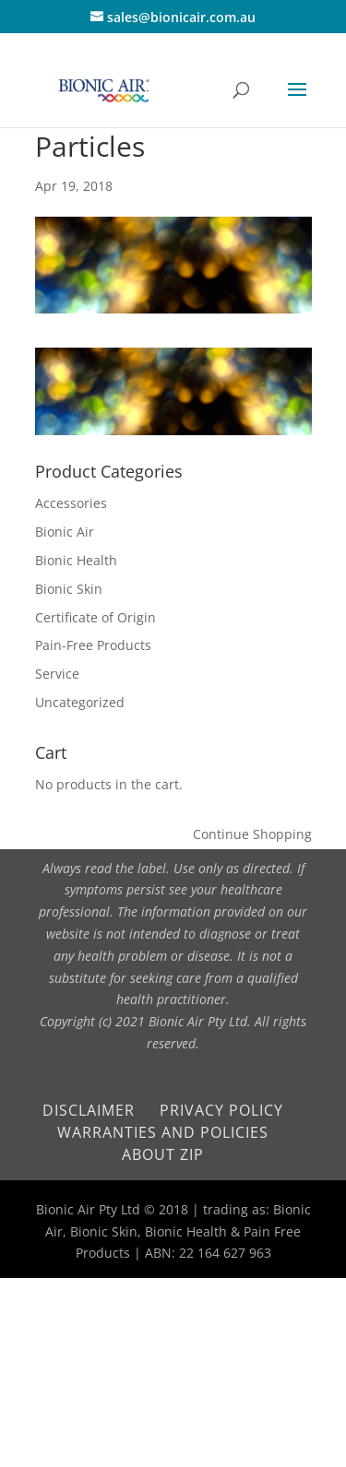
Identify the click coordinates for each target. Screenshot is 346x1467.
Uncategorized (80, 702)
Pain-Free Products (93, 645)
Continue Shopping (252, 834)
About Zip (163, 1154)
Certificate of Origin (95, 617)
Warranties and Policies (162, 1132)
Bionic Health (76, 560)
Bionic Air (64, 531)
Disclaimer (88, 1110)
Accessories (71, 503)
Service (57, 673)
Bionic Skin (68, 588)
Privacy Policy (221, 1110)
